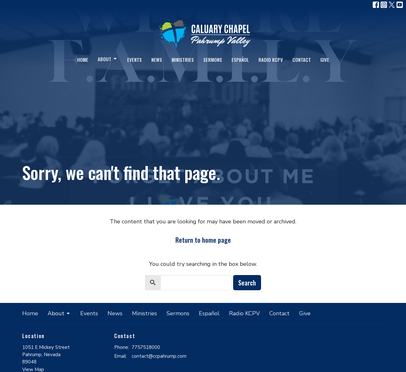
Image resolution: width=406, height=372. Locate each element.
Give (324, 59)
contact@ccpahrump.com (159, 356)
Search (247, 282)
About (108, 58)
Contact (301, 59)
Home (82, 59)
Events (134, 59)
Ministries (183, 59)
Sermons (212, 59)
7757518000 (146, 347)
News (156, 59)
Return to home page (203, 240)
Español (240, 59)
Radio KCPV (271, 59)
